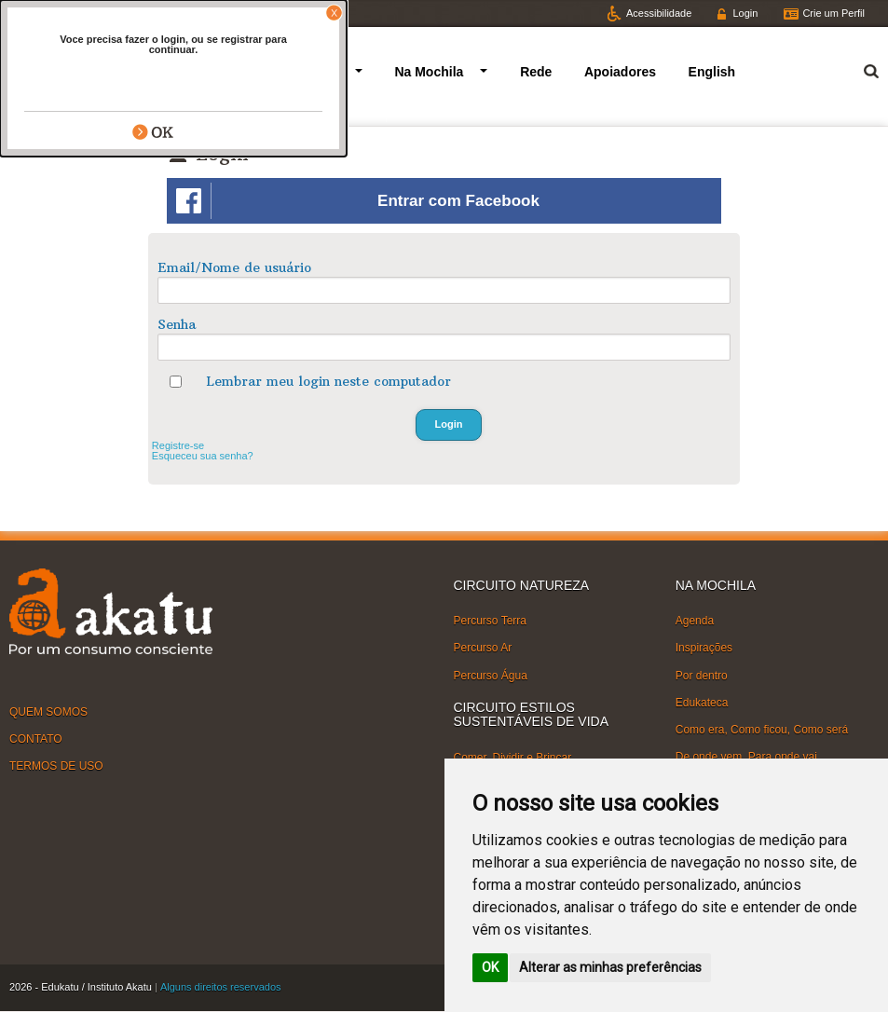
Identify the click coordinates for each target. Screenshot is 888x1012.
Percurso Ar (483, 647)
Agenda (695, 620)
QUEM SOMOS (48, 711)
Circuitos (309, 71)
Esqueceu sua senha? (202, 455)
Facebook (114, 13)
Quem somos (208, 71)
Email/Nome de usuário (234, 267)
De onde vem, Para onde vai (746, 756)
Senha (176, 324)
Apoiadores (620, 71)
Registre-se (178, 445)
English (712, 71)
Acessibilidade (658, 13)
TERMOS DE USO (56, 766)
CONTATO (35, 738)
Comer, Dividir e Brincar (513, 756)
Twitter (41, 13)
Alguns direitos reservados (220, 986)
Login (745, 13)
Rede (536, 71)
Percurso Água (490, 674)
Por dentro (702, 674)
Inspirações (704, 647)
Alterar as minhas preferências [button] (610, 967)
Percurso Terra (490, 620)
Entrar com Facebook (358, 201)
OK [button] (490, 967)
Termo (860, 68)
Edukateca (702, 702)
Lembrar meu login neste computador (328, 381)
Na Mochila (428, 71)
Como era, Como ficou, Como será (762, 729)
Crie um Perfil (833, 13)
